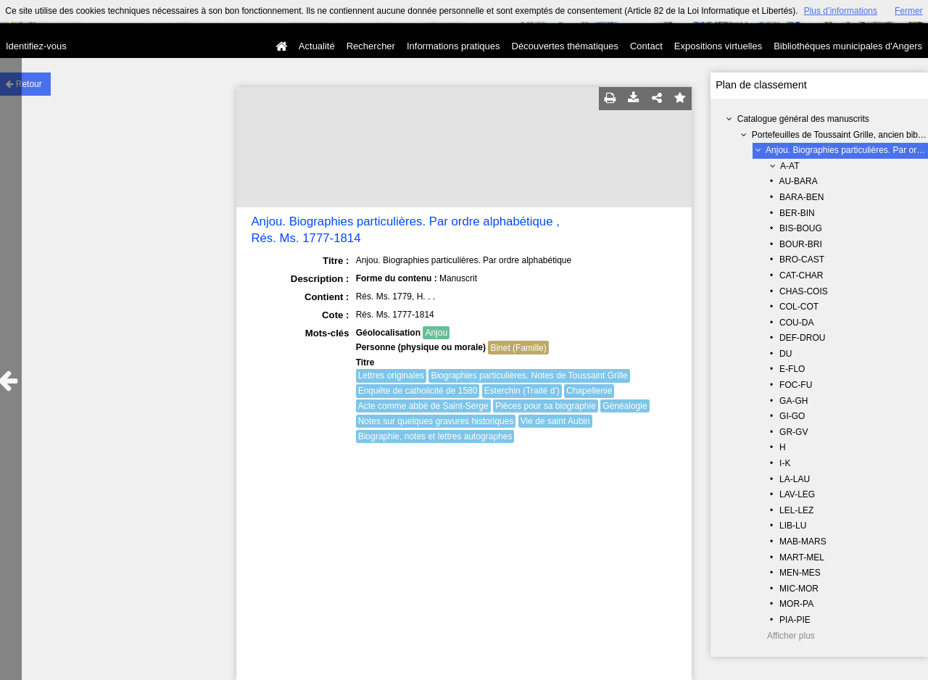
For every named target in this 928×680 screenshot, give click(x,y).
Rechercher (371, 46)
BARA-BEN (801, 197)
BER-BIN (797, 213)
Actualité (317, 46)
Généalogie (624, 406)
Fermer (909, 11)
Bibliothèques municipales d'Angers (848, 46)
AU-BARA (798, 181)
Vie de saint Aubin (555, 421)
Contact (646, 46)
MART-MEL (801, 557)
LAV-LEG (797, 494)
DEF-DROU (802, 338)
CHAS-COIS (803, 291)
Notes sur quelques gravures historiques (436, 421)
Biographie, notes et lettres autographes (435, 436)
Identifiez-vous (36, 46)
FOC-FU (795, 385)
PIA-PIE (795, 620)
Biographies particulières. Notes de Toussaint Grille (529, 375)
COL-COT (799, 307)
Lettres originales (391, 375)
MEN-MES (800, 573)
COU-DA (796, 323)
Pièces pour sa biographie (545, 406)
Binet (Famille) (518, 348)
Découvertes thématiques (565, 46)
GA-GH (793, 401)
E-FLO (792, 369)
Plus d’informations (840, 11)
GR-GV (793, 432)
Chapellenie (589, 391)
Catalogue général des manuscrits (803, 119)
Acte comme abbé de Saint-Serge (423, 406)
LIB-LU (792, 526)
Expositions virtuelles (718, 46)
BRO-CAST (801, 259)
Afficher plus (791, 636)
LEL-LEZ (796, 510)
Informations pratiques (453, 46)
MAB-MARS (802, 541)
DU (785, 354)
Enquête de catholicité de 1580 (418, 391)
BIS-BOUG (800, 228)
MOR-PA (796, 604)
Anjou (436, 333)
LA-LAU (794, 479)
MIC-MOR (799, 589)
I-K (784, 463)
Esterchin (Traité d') (522, 391)
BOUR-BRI (800, 244)
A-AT (789, 166)
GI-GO (792, 416)
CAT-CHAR (801, 275)
